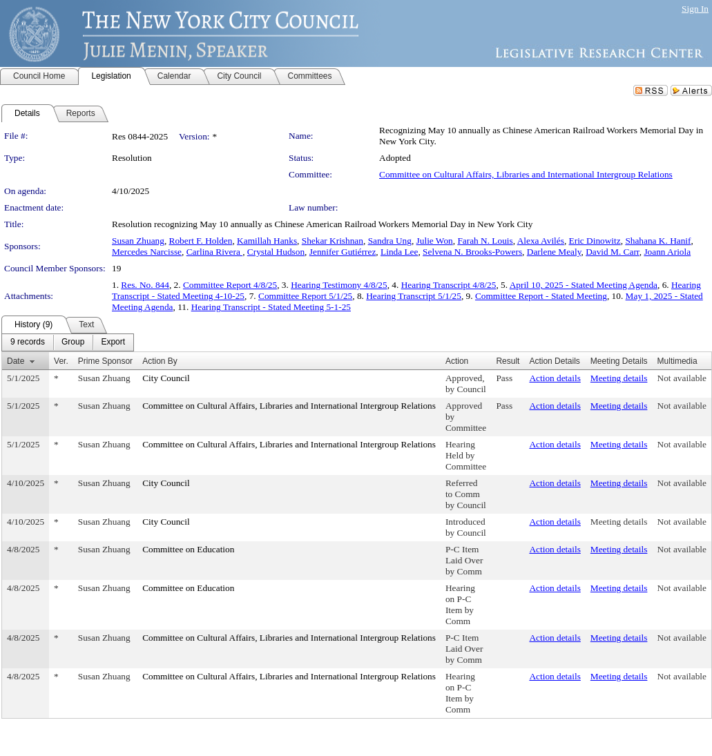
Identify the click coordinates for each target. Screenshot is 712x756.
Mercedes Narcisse (147, 251)
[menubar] (67, 342)
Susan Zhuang (138, 240)
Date (15, 361)
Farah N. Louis (484, 240)
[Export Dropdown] (113, 342)
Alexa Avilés (540, 240)
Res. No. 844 (145, 285)
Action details (554, 378)
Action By (159, 361)
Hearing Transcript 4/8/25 (449, 285)
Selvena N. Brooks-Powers (472, 251)
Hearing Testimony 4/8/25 (339, 285)
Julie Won (434, 240)
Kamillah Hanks (267, 240)
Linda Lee (399, 251)
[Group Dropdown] (73, 342)
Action (456, 361)
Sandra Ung (390, 240)
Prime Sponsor (105, 361)
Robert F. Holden (201, 240)
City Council (166, 378)
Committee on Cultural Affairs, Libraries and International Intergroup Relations (526, 174)
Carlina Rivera (214, 251)
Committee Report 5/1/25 (305, 296)
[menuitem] (27, 342)
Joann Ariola (667, 251)
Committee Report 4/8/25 (230, 285)
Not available (681, 378)
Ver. (61, 361)
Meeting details (619, 378)
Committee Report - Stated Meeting (541, 296)
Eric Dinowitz (595, 240)
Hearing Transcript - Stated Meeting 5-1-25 (271, 307)
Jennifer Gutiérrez (342, 251)
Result (507, 361)
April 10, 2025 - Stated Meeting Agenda (583, 285)
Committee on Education (188, 549)
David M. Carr (612, 251)
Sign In (695, 8)
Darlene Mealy (554, 251)
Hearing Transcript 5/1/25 (413, 296)
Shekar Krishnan (332, 240)
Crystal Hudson (276, 251)
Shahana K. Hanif (658, 240)
